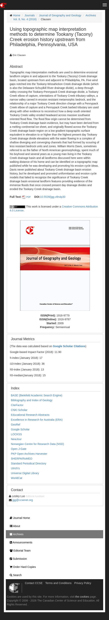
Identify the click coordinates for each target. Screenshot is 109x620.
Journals (29, 15)
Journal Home (19, 517)
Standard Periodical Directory (28, 463)
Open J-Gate (18, 448)
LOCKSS (16, 434)
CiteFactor (17, 405)
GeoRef (15, 424)
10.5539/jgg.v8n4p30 (52, 196)
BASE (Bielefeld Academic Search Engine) (36, 395)
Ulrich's (15, 468)
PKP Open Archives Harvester (29, 453)
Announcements (20, 542)
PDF (28, 197)
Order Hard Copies (22, 566)
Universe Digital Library (25, 473)
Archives (90, 15)
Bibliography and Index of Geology (31, 400)
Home (16, 15)
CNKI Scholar (19, 410)
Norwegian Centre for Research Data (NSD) (37, 444)
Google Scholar (20, 429)
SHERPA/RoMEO (21, 458)
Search (15, 575)
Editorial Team (19, 550)
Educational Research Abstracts (30, 414)
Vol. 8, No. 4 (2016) (25, 19)
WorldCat (16, 478)
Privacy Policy (82, 583)
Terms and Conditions (58, 583)
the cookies (82, 596)
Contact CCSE (34, 583)
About (14, 526)
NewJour (16, 439)
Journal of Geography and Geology (60, 15)
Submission (17, 558)
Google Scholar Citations (69, 346)
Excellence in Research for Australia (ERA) (37, 419)
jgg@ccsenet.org (22, 500)
